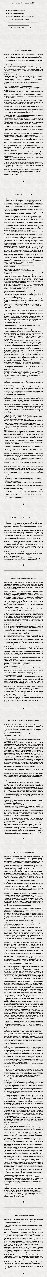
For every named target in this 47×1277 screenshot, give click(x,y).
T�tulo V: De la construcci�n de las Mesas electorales (23, 22)
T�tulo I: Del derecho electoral (16, 10)
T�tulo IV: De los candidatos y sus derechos (20, 19)
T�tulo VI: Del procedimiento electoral (18, 25)
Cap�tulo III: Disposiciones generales (21, 27)
